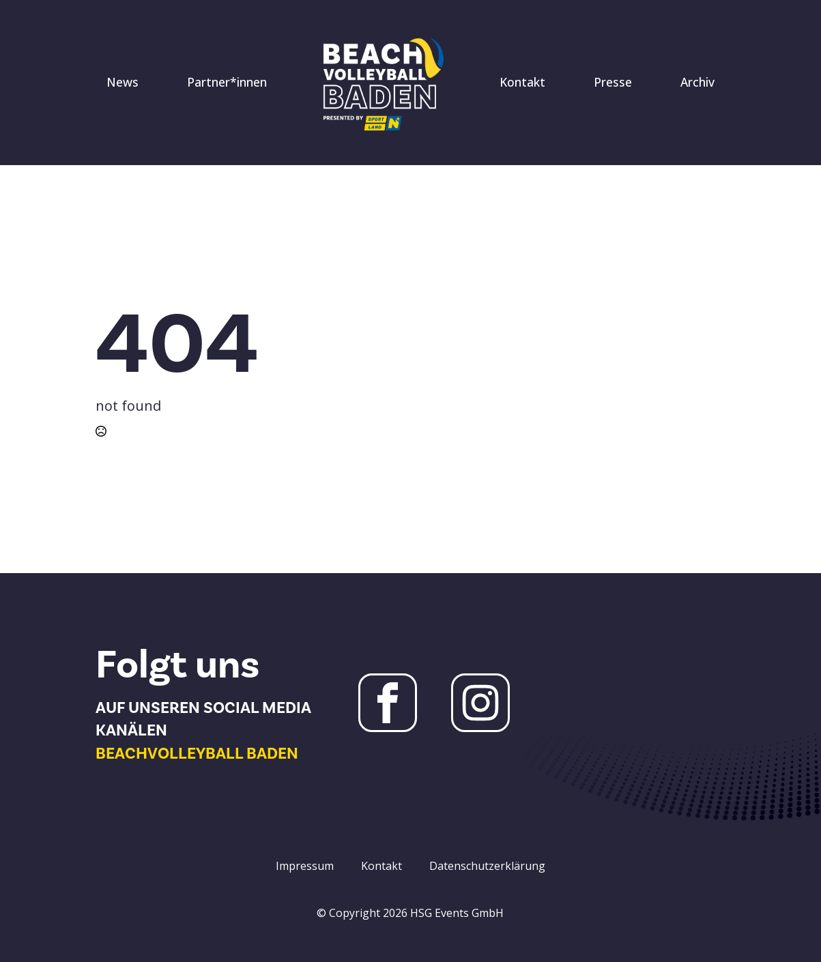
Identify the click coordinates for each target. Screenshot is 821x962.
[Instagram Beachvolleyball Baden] (480, 702)
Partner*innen (227, 82)
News (122, 82)
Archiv (697, 82)
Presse (613, 82)
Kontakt (522, 82)
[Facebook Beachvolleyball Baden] (387, 702)
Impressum (305, 865)
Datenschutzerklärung (487, 865)
